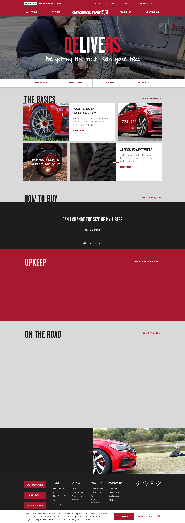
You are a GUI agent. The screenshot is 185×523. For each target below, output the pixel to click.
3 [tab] (95, 243)
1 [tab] (84, 243)
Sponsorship (114, 492)
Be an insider (35, 484)
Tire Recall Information (95, 501)
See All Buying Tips (151, 197)
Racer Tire (113, 488)
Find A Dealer (35, 505)
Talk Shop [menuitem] (125, 12)
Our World (115, 482)
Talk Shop (96, 482)
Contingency (114, 496)
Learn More (145, 516)
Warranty (125, 3)
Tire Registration (97, 492)
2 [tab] (90, 243)
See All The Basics (151, 98)
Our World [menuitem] (152, 12)
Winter (56, 500)
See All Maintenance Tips (147, 261)
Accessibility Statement (77, 497)
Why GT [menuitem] (56, 12)
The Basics (41, 82)
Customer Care (97, 488)
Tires (56, 482)
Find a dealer (110, 3)
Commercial (58, 504)
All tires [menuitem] (31, 12)
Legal (74, 488)
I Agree (124, 516)
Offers (83, 3)
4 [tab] (100, 243)
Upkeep (109, 82)
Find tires (95, 3)
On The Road (144, 82)
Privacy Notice (77, 492)
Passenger (57, 492)
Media (111, 500)
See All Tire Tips (151, 333)
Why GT (76, 482)
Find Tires (35, 495)
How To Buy (75, 82)
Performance (58, 488)
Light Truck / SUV (60, 496)
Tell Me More (92, 230)
